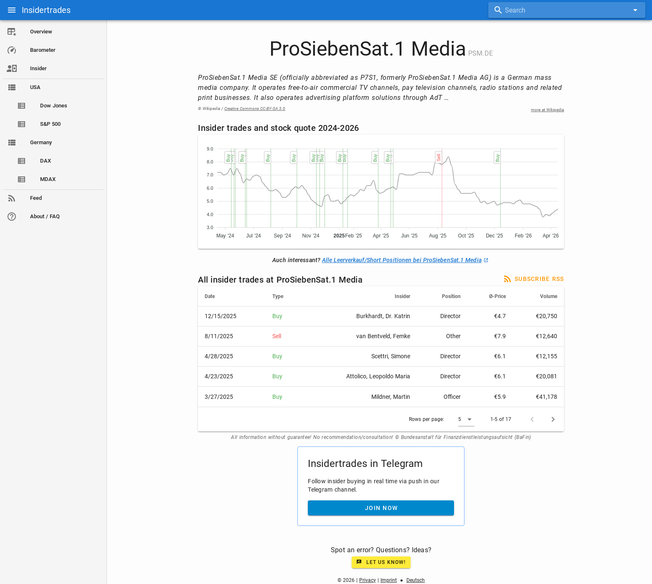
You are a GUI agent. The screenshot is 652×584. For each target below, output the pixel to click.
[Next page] (553, 419)
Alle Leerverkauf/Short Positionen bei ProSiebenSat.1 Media (405, 260)
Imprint (389, 580)
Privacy (367, 580)
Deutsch (416, 580)
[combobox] (566, 10)
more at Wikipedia (547, 109)
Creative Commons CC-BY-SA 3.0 (255, 108)
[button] (467, 419)
